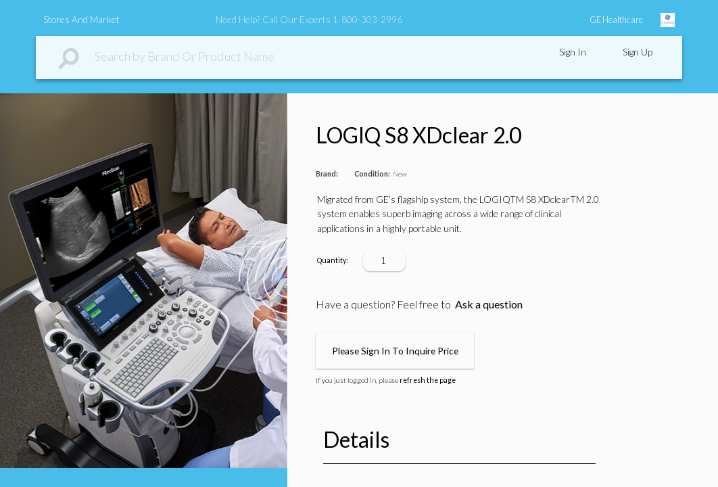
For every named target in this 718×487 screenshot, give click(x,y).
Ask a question (489, 304)
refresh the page (428, 380)
